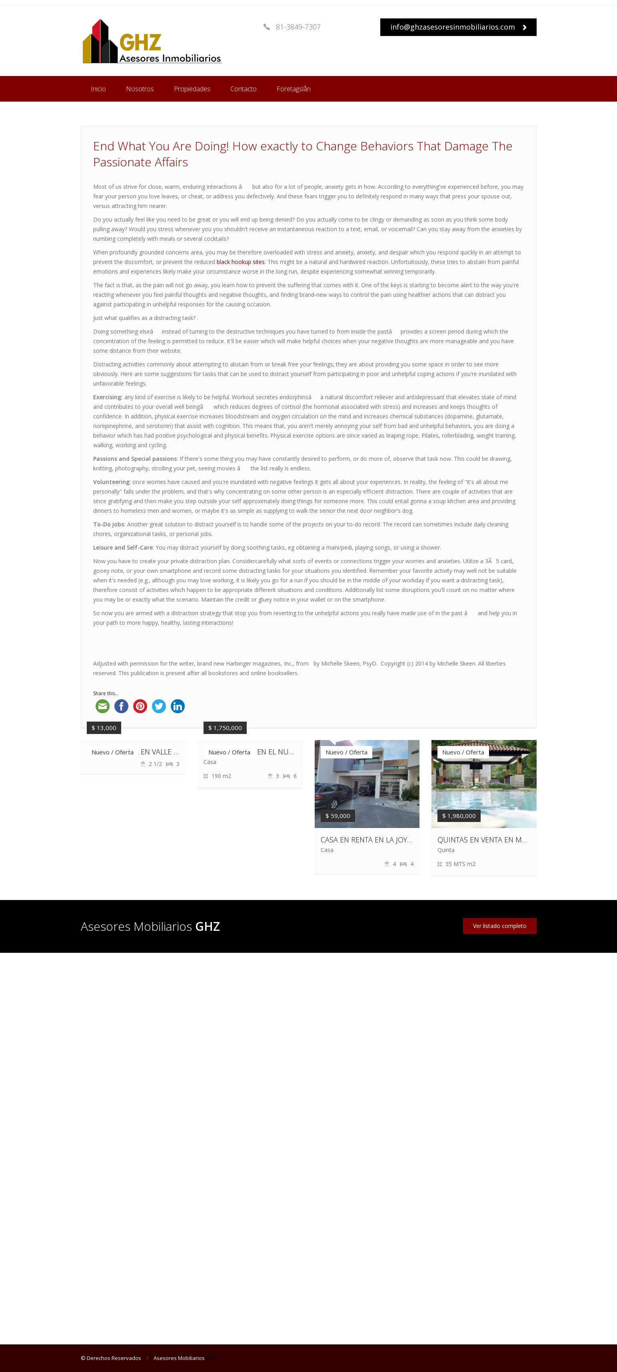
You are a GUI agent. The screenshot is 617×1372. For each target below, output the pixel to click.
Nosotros (140, 88)
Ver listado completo (500, 926)
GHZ (211, 1358)
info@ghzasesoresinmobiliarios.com (458, 27)
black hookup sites (241, 262)
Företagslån (294, 88)
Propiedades (192, 88)
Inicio (98, 88)
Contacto (243, 88)
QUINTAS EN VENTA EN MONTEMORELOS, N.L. (513, 839)
